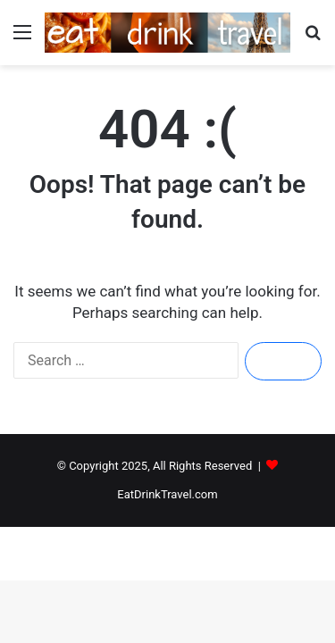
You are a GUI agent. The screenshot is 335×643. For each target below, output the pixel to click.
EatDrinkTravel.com (167, 494)
